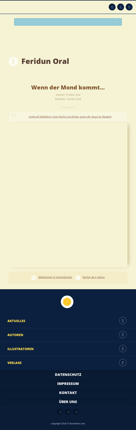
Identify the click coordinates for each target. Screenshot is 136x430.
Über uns (68, 401)
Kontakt (68, 392)
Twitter (129, 7)
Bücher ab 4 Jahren (94, 277)
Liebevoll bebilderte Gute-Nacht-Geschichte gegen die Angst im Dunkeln (70, 116)
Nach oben (67, 302)
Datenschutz (68, 374)
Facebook (120, 7)
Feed (112, 7)
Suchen (117, 22)
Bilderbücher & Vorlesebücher (55, 277)
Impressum (68, 383)
